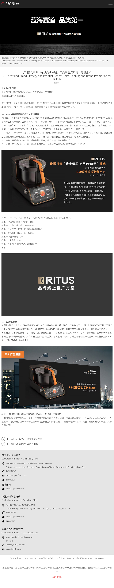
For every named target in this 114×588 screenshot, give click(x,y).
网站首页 (14, 57)
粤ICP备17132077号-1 (94, 558)
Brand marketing (30, 60)
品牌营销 (23, 57)
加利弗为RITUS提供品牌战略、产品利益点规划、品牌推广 (34, 414)
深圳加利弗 (85, 117)
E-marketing (44, 60)
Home (19, 60)
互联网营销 (32, 57)
